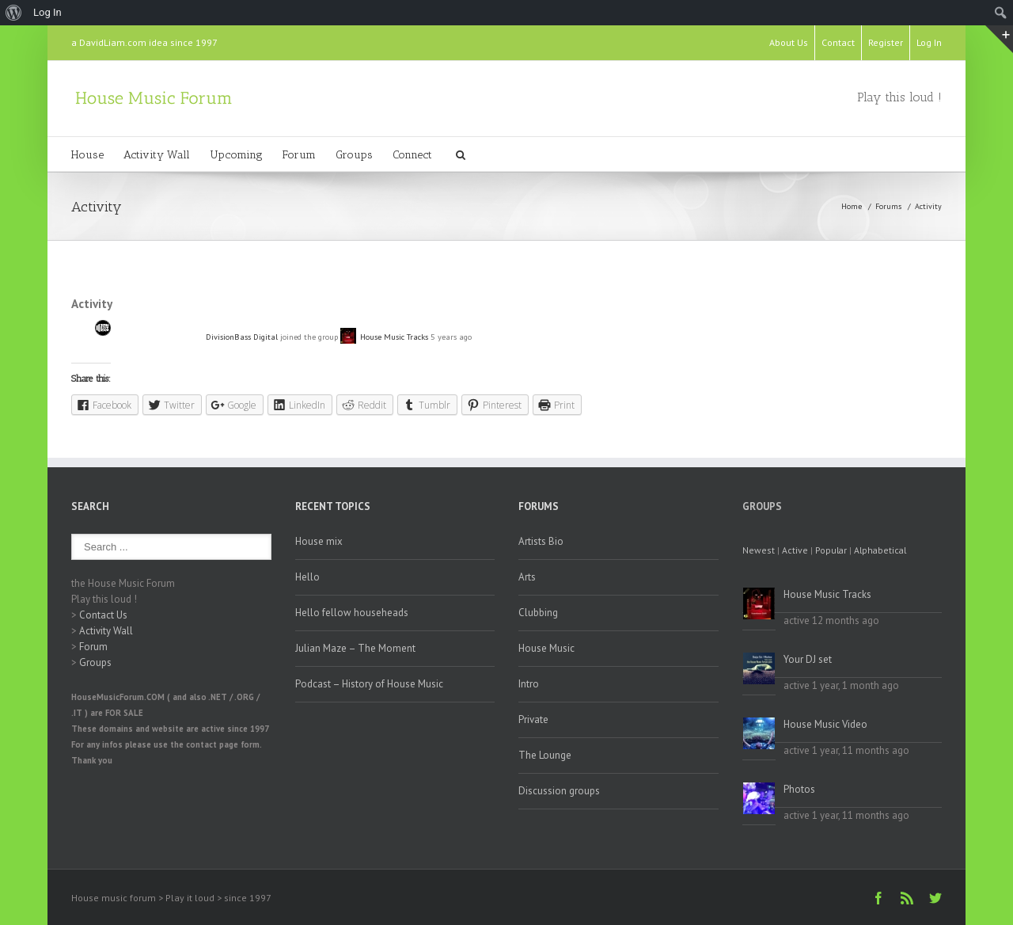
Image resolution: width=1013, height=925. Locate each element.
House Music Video (825, 724)
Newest (758, 550)
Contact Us (103, 615)
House (87, 155)
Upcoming (236, 155)
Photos (799, 789)
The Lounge (544, 755)
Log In (929, 42)
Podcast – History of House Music (369, 684)
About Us (788, 42)
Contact (838, 42)
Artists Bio (540, 541)
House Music (546, 648)
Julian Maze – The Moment (355, 648)
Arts (527, 577)
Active (795, 550)
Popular (831, 550)
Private (533, 719)
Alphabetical (880, 550)
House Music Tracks (394, 336)
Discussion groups (559, 790)
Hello (307, 577)
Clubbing (538, 612)
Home (851, 206)
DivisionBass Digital (242, 336)
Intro (528, 684)
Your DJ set (807, 659)
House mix (319, 541)
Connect (412, 155)
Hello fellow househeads (351, 612)
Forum (299, 155)
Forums (888, 206)
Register (885, 42)
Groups (354, 155)
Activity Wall (156, 155)
